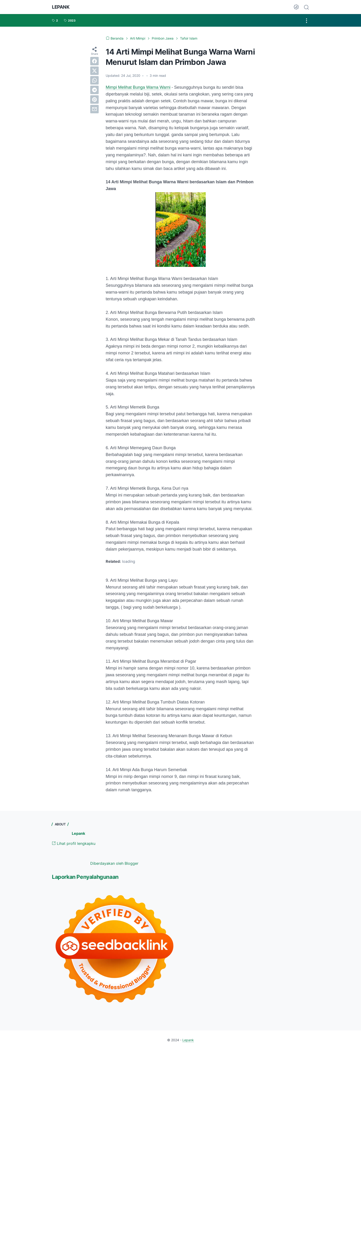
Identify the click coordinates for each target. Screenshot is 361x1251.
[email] (94, 109)
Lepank (61, 7)
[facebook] (94, 61)
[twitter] (94, 70)
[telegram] (94, 90)
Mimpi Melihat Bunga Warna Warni (138, 87)
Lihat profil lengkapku (73, 843)
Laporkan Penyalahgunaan (85, 877)
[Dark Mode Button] (296, 7)
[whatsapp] (94, 80)
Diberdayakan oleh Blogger (114, 863)
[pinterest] (94, 99)
